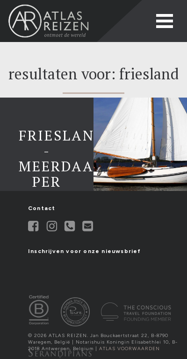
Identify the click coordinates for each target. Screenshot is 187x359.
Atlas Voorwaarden (129, 348)
